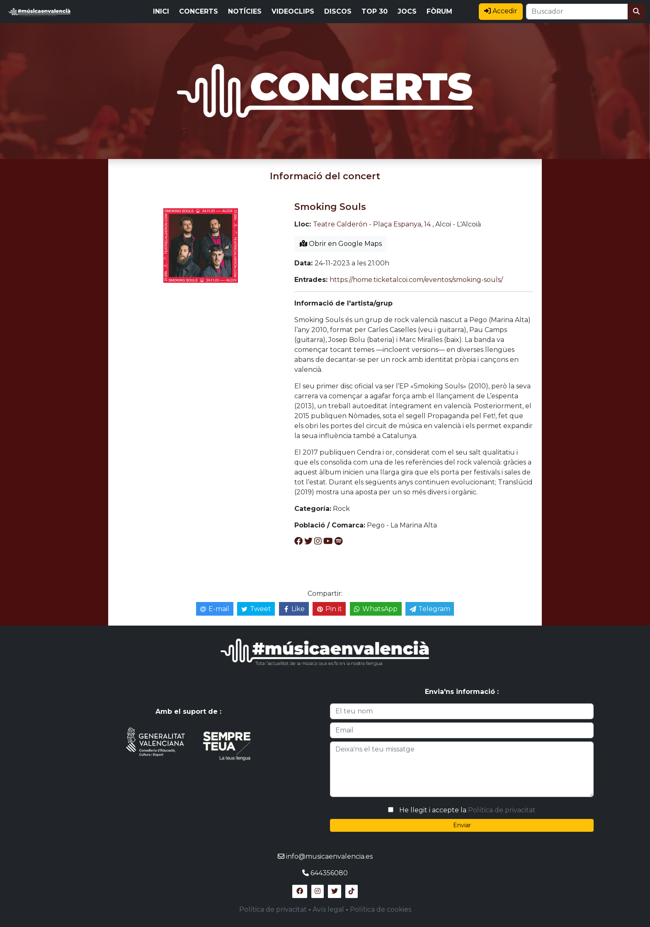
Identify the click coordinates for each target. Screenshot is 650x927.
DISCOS (338, 11)
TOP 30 (374, 11)
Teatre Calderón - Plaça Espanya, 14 (372, 224)
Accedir (500, 11)
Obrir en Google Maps (341, 244)
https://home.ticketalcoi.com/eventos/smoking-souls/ (416, 280)
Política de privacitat (502, 810)
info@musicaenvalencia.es (329, 856)
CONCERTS (198, 11)
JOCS (407, 11)
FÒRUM (439, 11)
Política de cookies (380, 909)
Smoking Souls (330, 206)
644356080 (329, 873)
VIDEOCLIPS (293, 11)
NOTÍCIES (245, 11)
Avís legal (328, 909)
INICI (161, 11)
